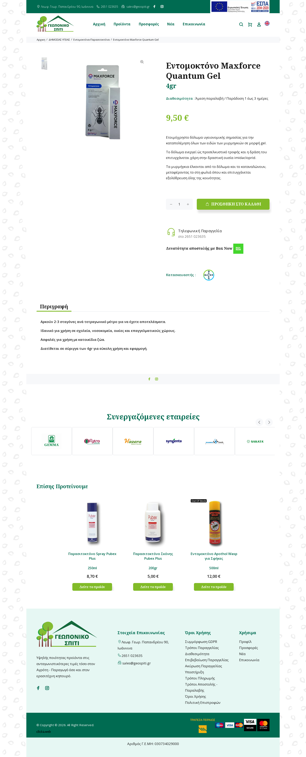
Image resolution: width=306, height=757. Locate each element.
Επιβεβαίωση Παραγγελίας (207, 660)
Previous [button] (259, 422)
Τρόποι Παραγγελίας (202, 647)
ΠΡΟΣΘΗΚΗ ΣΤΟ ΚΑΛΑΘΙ (233, 204)
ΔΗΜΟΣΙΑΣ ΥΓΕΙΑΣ (59, 39)
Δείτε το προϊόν (92, 587)
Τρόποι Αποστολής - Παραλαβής (201, 687)
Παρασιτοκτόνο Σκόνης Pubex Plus (153, 556)
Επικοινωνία (194, 24)
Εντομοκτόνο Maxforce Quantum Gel (136, 39)
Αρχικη (41, 39)
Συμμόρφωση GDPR (201, 641)
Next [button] (269, 422)
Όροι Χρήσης (195, 696)
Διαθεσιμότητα (197, 653)
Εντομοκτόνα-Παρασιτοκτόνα (91, 39)
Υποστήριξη (194, 672)
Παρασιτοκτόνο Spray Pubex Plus (92, 556)
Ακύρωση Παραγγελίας (203, 666)
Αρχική (99, 24)
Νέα (170, 24)
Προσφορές (149, 24)
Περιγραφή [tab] (54, 306)
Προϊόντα (122, 24)
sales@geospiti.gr (138, 7)
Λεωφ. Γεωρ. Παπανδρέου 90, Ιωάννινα (67, 7)
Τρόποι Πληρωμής (200, 678)
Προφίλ (245, 641)
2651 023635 (109, 7)
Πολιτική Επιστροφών (202, 702)
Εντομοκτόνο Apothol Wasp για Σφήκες (213, 556)
